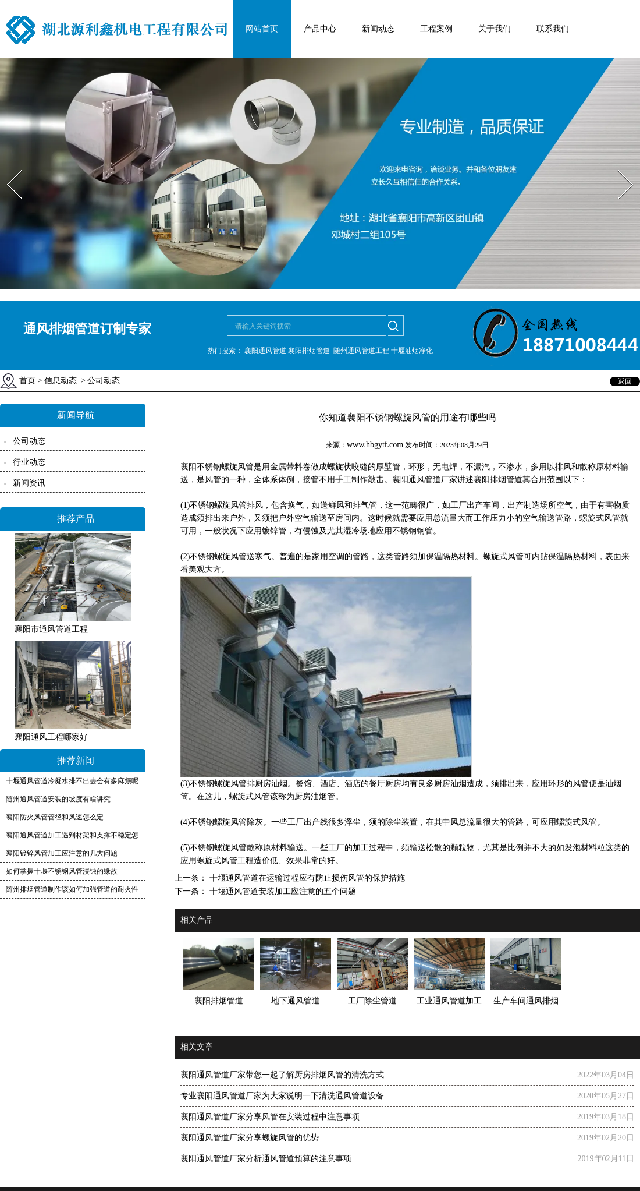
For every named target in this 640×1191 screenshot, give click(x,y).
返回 (625, 381)
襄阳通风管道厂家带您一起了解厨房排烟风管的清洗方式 (282, 1074)
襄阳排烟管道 (498, 479)
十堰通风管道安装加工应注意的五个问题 (281, 891)
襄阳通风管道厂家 (424, 479)
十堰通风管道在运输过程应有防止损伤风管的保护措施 (306, 878)
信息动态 (60, 380)
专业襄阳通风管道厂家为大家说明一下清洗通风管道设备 (282, 1095)
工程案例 (436, 28)
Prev (7, 166)
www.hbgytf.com (375, 444)
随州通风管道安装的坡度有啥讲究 (58, 799)
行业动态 (29, 462)
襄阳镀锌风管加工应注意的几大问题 (62, 853)
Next (619, 166)
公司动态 (29, 441)
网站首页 (262, 28)
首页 (27, 380)
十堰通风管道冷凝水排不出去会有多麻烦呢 (72, 781)
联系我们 (552, 28)
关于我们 (494, 28)
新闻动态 (378, 28)
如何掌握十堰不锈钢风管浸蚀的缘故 (62, 871)
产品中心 (320, 28)
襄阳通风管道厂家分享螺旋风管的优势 (249, 1137)
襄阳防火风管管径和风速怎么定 (55, 817)
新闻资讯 (29, 483)
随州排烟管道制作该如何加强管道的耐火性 (72, 889)
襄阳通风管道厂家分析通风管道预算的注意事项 (265, 1158)
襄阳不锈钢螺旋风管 (217, 466)
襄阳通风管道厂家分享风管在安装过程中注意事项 (270, 1116)
